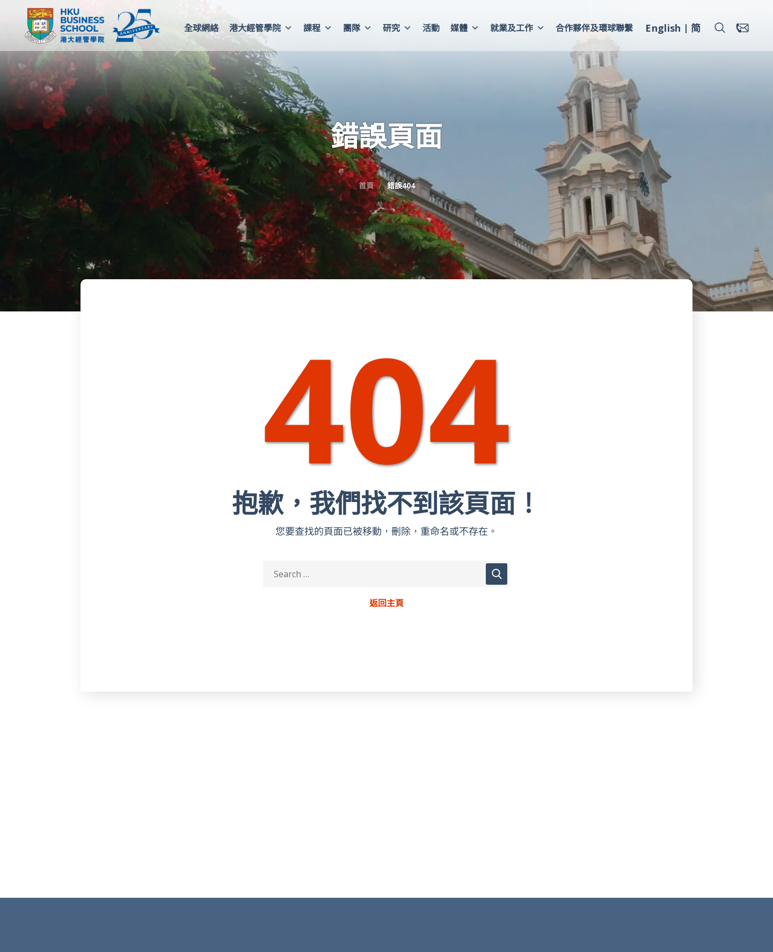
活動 (431, 28)
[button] (719, 28)
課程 (317, 27)
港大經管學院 (261, 27)
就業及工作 (517, 27)
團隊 (357, 27)
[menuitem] (663, 29)
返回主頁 (386, 603)
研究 (397, 27)
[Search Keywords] (386, 574)
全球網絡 (201, 28)
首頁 (366, 185)
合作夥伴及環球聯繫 (594, 28)
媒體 (464, 27)
